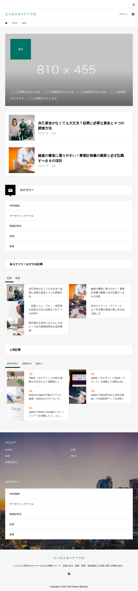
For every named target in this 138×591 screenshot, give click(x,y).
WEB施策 (14, 205)
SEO (73, 456)
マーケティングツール (21, 215)
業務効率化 (15, 226)
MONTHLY (12, 363)
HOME (8, 449)
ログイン (123, 14)
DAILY (39, 363)
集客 (11, 246)
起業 (11, 236)
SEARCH (133, 4)
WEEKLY (27, 363)
